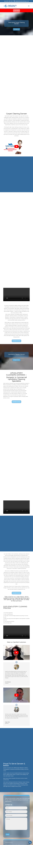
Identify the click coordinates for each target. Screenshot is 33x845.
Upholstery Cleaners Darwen (16, 354)
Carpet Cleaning (26, 782)
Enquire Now (17, 360)
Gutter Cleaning (18, 782)
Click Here (16, 10)
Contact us (16, 29)
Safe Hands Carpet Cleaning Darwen (16, 23)
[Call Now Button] (30, 842)
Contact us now (16, 340)
